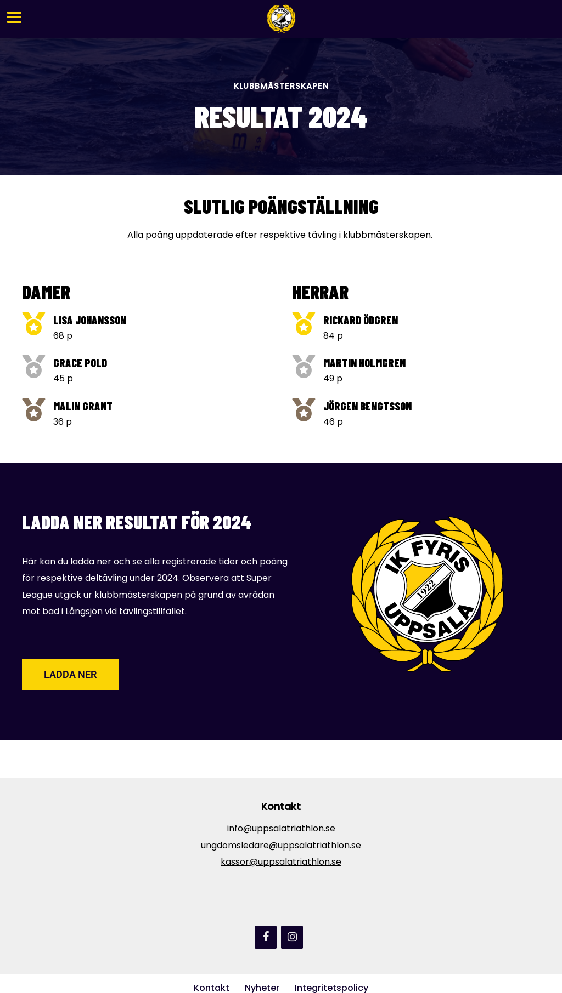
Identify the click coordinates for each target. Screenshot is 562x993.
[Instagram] (292, 937)
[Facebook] (266, 937)
